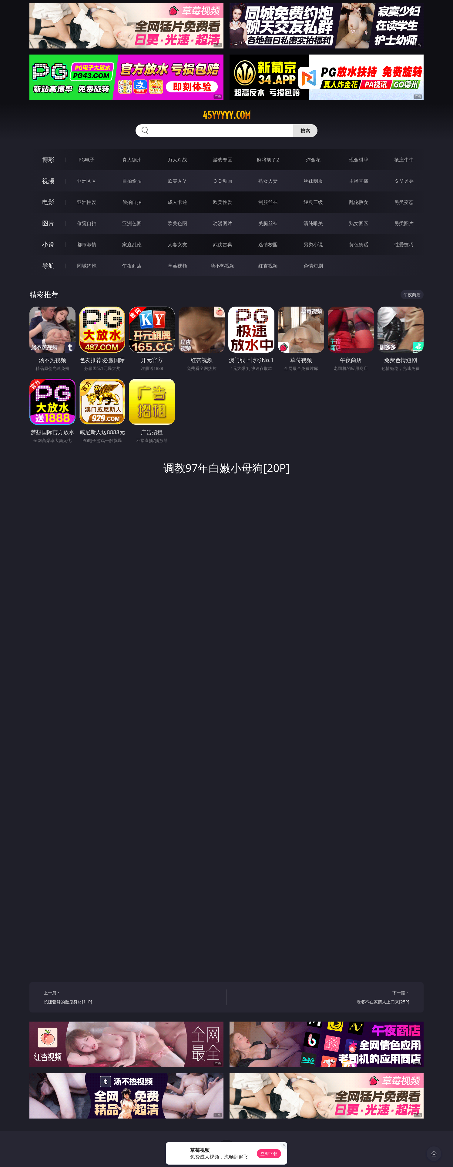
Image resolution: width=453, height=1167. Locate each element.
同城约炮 (86, 265)
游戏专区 (222, 159)
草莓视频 (177, 265)
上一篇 (83, 998)
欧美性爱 (222, 202)
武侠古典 (222, 244)
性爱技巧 (404, 244)
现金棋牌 (358, 159)
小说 (48, 244)
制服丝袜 (268, 202)
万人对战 (177, 159)
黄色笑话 (358, 244)
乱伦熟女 (358, 202)
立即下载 (268, 1153)
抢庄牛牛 (404, 159)
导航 (48, 265)
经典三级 (313, 202)
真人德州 (132, 159)
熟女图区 (358, 223)
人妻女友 (177, 244)
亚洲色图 (132, 223)
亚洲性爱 (86, 202)
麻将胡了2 (268, 159)
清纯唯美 (313, 223)
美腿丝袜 (268, 223)
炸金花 (313, 159)
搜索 (305, 130)
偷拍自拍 (132, 202)
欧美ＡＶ (177, 181)
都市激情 (86, 244)
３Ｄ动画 (222, 181)
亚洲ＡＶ (86, 181)
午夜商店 (132, 265)
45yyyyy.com (227, 115)
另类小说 (313, 244)
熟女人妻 (268, 181)
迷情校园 (268, 244)
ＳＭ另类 (404, 181)
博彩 (48, 159)
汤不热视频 (222, 265)
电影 (48, 202)
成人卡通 (177, 202)
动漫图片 (222, 223)
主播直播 (358, 181)
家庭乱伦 (132, 244)
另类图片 (404, 223)
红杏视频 (268, 265)
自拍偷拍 (132, 181)
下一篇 (369, 998)
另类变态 (404, 202)
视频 (48, 181)
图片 (48, 223)
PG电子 (87, 159)
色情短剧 (313, 265)
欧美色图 (177, 223)
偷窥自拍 (86, 223)
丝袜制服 (313, 181)
